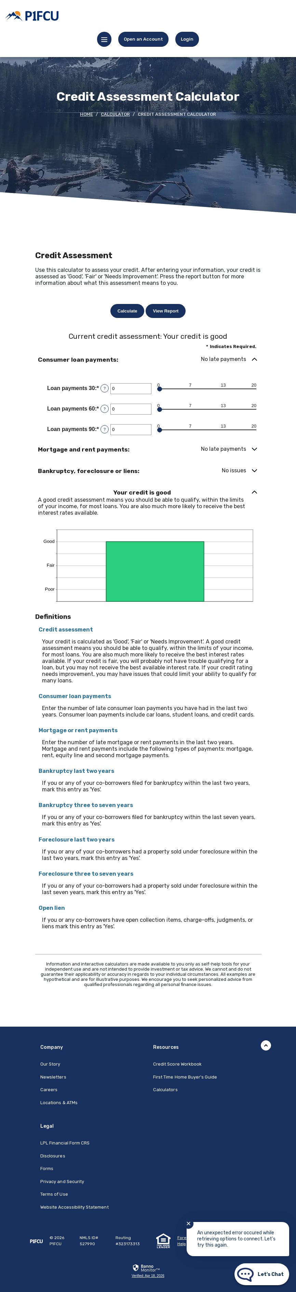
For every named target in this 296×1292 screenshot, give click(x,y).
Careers (48, 1089)
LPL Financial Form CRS (65, 1142)
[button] (148, 360)
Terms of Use (54, 1194)
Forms (46, 1168)
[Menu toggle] (104, 39)
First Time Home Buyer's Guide (185, 1077)
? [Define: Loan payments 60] (105, 409)
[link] (187, 39)
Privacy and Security (62, 1181)
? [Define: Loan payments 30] (105, 388)
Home (86, 114)
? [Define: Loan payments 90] (105, 429)
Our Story (50, 1064)
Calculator (115, 114)
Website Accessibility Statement (74, 1207)
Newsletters (53, 1077)
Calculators (165, 1089)
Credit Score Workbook (177, 1064)
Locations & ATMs (59, 1102)
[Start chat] (261, 1274)
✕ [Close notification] (188, 1223)
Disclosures (52, 1155)
